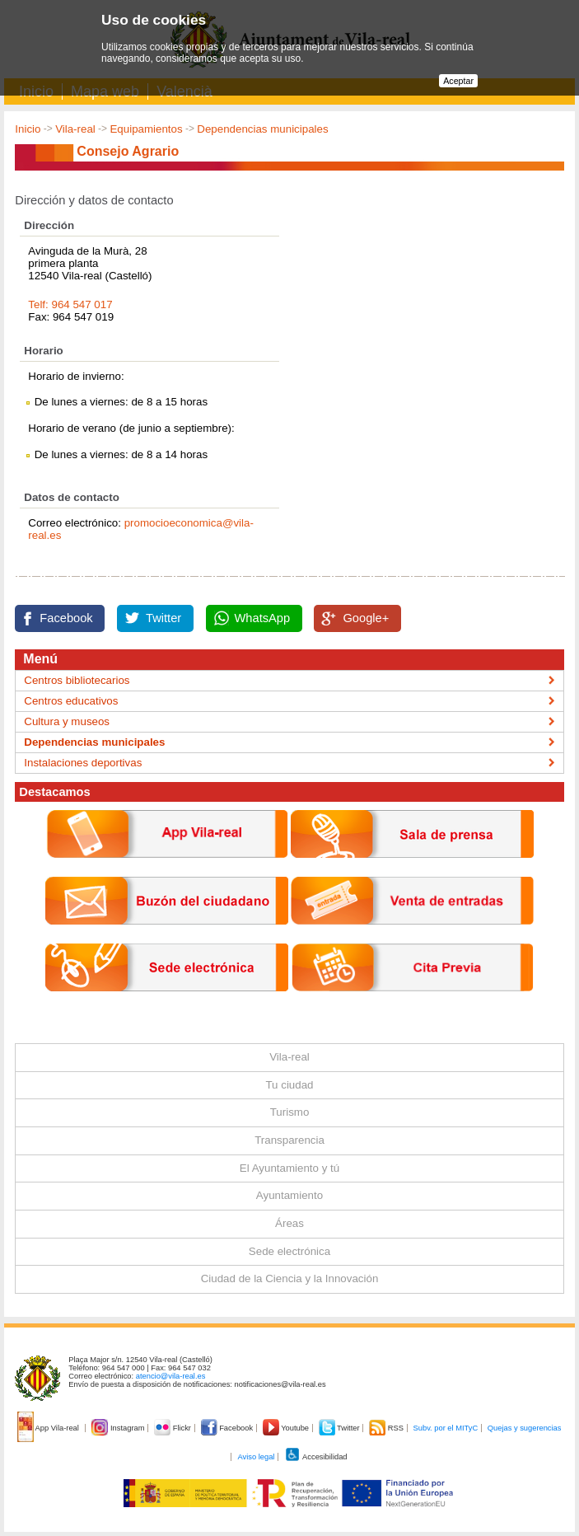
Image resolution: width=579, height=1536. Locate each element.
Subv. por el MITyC (446, 1428)
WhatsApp (263, 618)
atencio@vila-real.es (171, 1376)
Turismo (290, 1112)
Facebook (66, 618)
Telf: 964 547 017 (70, 304)
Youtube (287, 1428)
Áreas (289, 1223)
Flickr (173, 1428)
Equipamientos (146, 129)
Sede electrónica (289, 1251)
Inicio (27, 129)
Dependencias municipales (262, 129)
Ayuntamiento (289, 1195)
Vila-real (75, 129)
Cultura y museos (67, 721)
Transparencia (289, 1140)
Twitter (163, 618)
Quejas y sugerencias (525, 1428)
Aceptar (458, 81)
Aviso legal (255, 1457)
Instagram (119, 1428)
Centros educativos (71, 701)
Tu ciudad (289, 1085)
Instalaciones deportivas (83, 762)
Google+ (366, 618)
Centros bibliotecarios (76, 680)
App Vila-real (49, 1428)
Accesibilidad (316, 1457)
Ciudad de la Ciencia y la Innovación (290, 1278)
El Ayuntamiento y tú (289, 1168)
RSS (387, 1428)
